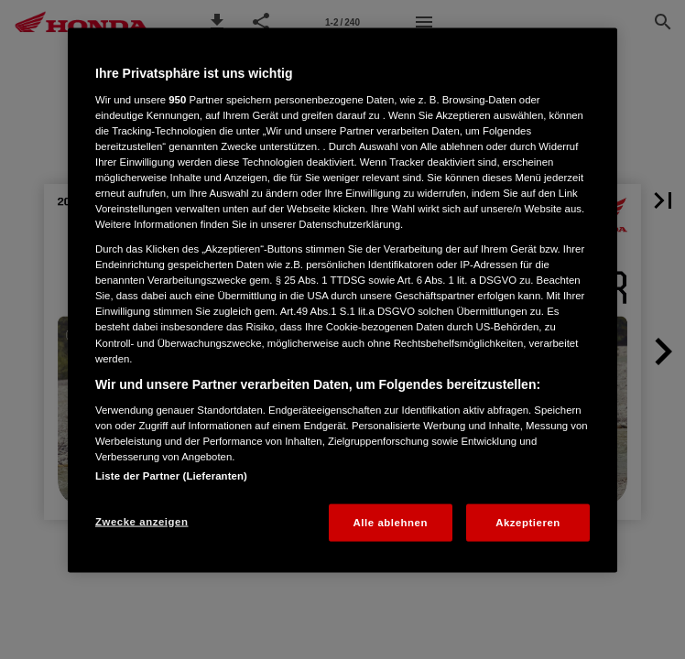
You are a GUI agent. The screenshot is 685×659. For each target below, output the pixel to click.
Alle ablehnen (390, 521)
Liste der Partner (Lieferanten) (171, 475)
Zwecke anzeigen (141, 520)
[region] (342, 300)
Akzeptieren (527, 521)
